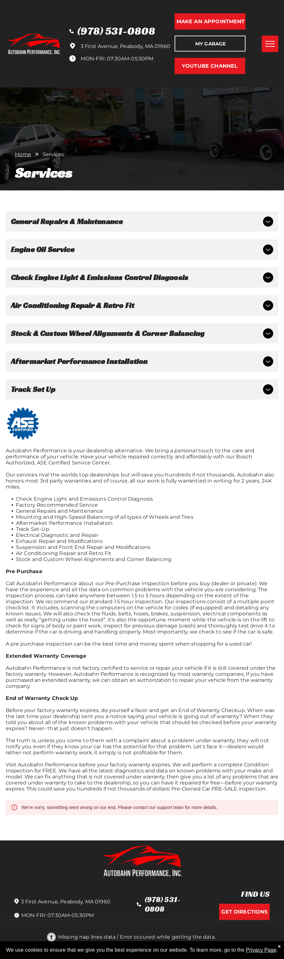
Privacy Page (261, 950)
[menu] (270, 44)
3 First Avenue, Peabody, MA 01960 (125, 46)
